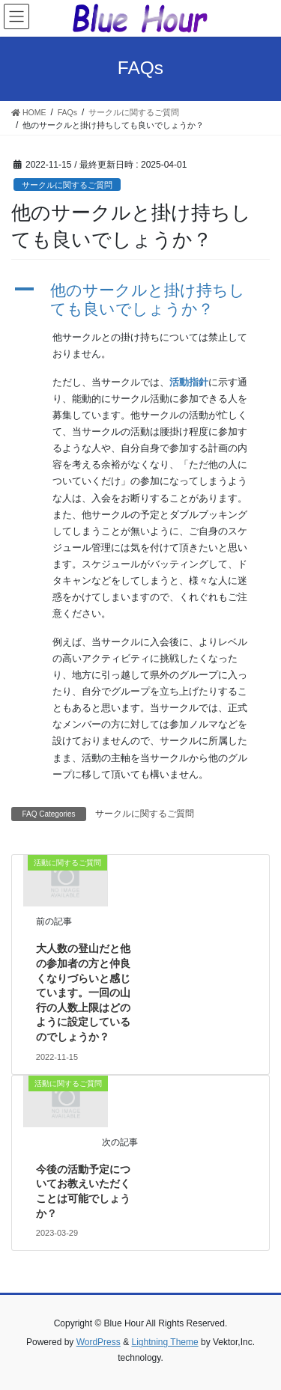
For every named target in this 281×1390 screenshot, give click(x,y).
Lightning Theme (164, 1342)
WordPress (98, 1342)
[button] (140, 299)
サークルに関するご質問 (67, 184)
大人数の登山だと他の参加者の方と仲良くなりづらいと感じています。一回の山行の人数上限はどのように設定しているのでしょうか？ (83, 992)
